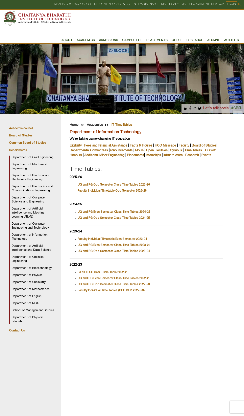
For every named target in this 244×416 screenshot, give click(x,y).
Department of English (27, 296)
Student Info (104, 4)
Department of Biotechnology (32, 268)
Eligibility (76, 146)
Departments (18, 150)
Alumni (213, 40)
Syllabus (176, 150)
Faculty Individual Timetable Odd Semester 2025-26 (112, 191)
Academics (86, 40)
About (67, 40)
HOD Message (165, 146)
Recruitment (199, 4)
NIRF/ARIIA (141, 4)
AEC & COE (124, 4)
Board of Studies (20, 135)
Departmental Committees (89, 150)
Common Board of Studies (27, 143)
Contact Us (17, 330)
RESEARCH (195, 40)
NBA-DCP (217, 4)
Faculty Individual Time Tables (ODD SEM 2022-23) (111, 290)
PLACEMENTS (157, 40)
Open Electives (157, 150)
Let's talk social (216, 108)
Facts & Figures (141, 146)
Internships (153, 155)
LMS (163, 4)
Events (206, 155)
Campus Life (132, 40)
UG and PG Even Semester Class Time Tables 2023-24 (114, 245)
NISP (184, 4)
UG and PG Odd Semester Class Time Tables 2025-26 (114, 185)
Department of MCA (25, 303)
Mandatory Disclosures (73, 4)
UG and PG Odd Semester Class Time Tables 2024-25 (114, 218)
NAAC (153, 4)
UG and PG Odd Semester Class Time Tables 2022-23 (114, 284)
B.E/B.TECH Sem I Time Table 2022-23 (103, 272)
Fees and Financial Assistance (105, 146)
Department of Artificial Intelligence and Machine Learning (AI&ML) (28, 212)
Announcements (120, 150)
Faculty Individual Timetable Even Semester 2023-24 (112, 239)
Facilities (231, 40)
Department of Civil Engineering (32, 157)
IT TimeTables (121, 125)
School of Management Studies (33, 310)
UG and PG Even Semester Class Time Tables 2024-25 (114, 212)
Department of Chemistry (29, 282)
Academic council (21, 128)
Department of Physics (27, 275)
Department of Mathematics (31, 289)
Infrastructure (173, 155)
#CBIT (236, 108)
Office (177, 40)
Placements (135, 155)
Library (173, 4)
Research (192, 155)
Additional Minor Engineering (104, 155)
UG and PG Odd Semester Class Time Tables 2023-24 (114, 251)
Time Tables (193, 150)
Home (74, 125)
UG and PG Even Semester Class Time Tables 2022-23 (114, 278)
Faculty (183, 146)
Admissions (108, 40)
